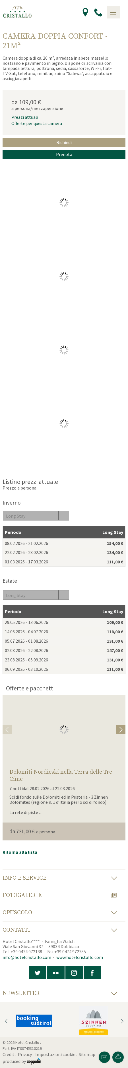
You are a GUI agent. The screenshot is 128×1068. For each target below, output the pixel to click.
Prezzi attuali (24, 117)
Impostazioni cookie (55, 1054)
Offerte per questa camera (36, 123)
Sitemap (88, 1054)
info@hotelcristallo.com (27, 957)
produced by (22, 1061)
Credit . (10, 1054)
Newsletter (60, 993)
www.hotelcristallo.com (79, 957)
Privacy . (26, 1054)
